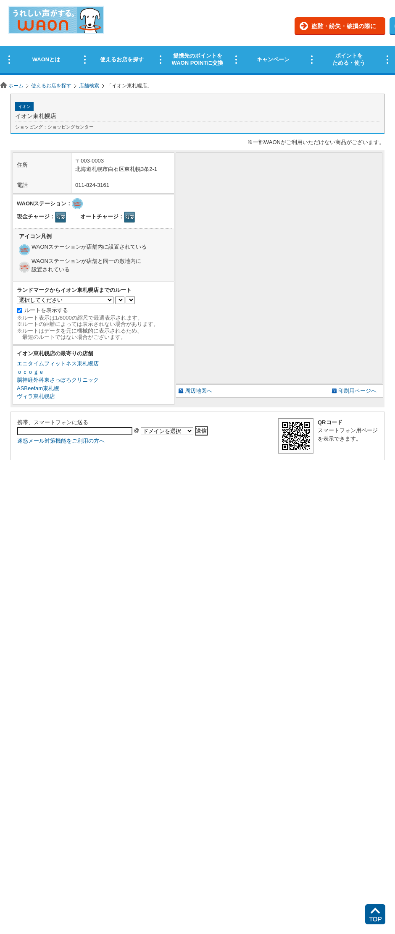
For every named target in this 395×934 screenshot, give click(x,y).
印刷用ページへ (357, 391)
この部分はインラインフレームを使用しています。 (197, 39)
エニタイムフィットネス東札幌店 (58, 363)
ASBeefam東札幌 (38, 388)
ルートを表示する (46, 310)
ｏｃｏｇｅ (30, 372)
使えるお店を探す (51, 86)
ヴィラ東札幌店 (36, 396)
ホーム (16, 86)
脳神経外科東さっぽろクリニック (58, 380)
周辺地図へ (198, 391)
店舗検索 (89, 86)
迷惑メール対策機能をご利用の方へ (61, 441)
